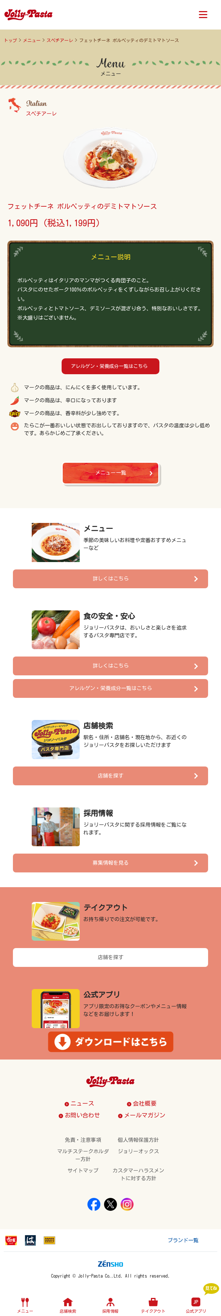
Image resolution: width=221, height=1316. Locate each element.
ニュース (82, 1103)
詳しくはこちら (111, 578)
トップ (10, 40)
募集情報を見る (111, 862)
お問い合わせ (82, 1115)
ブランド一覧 (183, 1240)
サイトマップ (83, 1170)
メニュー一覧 (110, 472)
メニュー (32, 40)
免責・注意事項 (83, 1140)
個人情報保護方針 (138, 1140)
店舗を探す (111, 775)
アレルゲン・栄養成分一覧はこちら (109, 366)
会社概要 (144, 1103)
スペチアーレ (59, 40)
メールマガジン (144, 1115)
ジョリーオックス (138, 1151)
